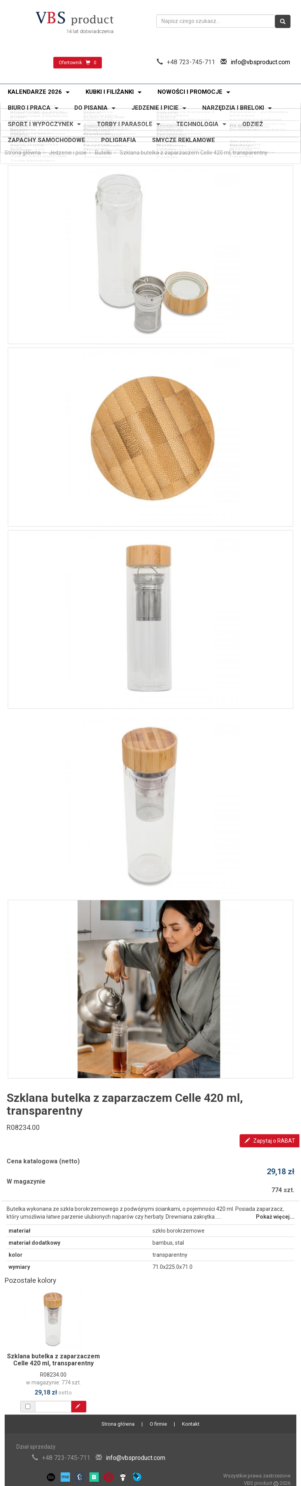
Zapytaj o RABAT (270, 1141)
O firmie (158, 1424)
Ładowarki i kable (178, 141)
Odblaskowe (98, 121)
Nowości (93, 104)
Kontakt (191, 1424)
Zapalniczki (22, 121)
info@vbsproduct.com (260, 62)
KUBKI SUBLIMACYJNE (36, 107)
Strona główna (23, 152)
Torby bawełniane (29, 145)
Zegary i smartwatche (184, 137)
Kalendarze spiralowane (187, 112)
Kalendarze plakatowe (110, 114)
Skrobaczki (171, 126)
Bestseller (244, 104)
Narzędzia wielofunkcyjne (101, 124)
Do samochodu (251, 121)
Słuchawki (95, 137)
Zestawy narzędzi (105, 128)
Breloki (165, 121)
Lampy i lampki (101, 139)
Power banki (23, 137)
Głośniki (17, 141)
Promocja (169, 104)
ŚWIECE (166, 109)
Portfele (167, 145)
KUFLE (90, 107)
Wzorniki (242, 141)
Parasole (243, 144)
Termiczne (96, 145)
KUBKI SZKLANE (102, 109)
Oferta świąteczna (30, 104)
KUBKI (15, 109)
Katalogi (242, 139)
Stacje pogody (100, 141)
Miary (14, 124)
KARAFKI (167, 107)
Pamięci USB (23, 139)
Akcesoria (169, 124)
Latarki (16, 126)
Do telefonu (171, 139)
